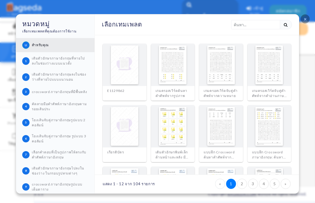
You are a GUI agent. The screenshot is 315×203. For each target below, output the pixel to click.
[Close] (305, 18)
